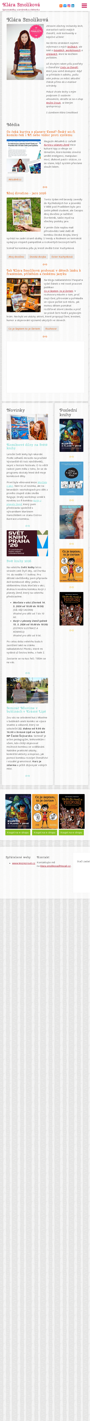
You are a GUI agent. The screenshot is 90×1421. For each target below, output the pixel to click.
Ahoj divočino (16, 256)
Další (81, 814)
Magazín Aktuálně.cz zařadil (60, 141)
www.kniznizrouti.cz (23, 863)
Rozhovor (51, 328)
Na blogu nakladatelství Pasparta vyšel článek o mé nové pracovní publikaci (63, 283)
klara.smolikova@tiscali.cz (55, 866)
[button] (25, 52)
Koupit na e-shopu (22, 832)
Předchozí (8, 814)
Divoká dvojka (38, 256)
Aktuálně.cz (15, 179)
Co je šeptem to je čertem (24, 328)
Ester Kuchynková (62, 256)
